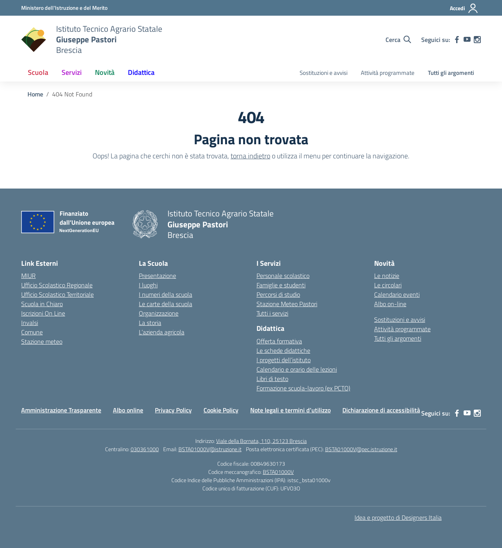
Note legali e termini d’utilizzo (290, 410)
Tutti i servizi (272, 313)
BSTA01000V (278, 472)
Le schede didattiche (283, 350)
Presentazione (157, 275)
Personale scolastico (282, 275)
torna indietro (250, 156)
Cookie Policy (221, 410)
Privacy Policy (173, 410)
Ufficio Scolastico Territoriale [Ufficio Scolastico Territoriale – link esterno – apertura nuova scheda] (57, 294)
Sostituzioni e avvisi (323, 72)
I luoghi (148, 285)
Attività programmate (388, 72)
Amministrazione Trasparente (61, 410)
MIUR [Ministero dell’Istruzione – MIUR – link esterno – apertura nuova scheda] (28, 275)
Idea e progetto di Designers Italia (398, 517)
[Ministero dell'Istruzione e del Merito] (64, 8)
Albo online (128, 410)
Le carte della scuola (165, 303)
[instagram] (477, 39)
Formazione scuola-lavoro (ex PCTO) (303, 388)
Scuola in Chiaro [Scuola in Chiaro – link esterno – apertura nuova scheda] (42, 303)
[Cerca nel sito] (398, 39)
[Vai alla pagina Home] (35, 94)
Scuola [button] (38, 72)
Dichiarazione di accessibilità (381, 410)
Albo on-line (390, 303)
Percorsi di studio (278, 294)
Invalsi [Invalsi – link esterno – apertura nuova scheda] (29, 322)
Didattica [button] (141, 72)
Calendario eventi (397, 294)
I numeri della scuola (165, 294)
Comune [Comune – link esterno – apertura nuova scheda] (32, 332)
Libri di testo (272, 378)
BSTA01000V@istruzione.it (210, 449)
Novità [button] (105, 72)
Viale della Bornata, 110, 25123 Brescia (261, 441)
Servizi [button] (72, 72)
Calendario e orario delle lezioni (296, 369)
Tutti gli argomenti (451, 72)
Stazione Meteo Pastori (286, 303)
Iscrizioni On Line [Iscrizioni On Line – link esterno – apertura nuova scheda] (43, 313)
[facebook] (456, 39)
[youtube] (467, 39)
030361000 (145, 449)
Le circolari (388, 285)
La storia (150, 322)
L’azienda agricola (161, 332)
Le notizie (386, 275)
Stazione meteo (41, 341)
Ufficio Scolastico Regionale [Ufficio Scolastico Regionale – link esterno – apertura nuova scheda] (57, 285)
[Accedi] (464, 8)
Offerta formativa (279, 341)
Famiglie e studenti (281, 285)
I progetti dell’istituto (283, 360)
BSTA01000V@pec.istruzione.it (361, 449)
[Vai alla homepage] (33, 39)
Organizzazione (158, 313)
